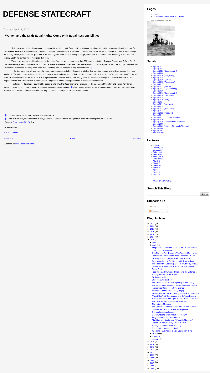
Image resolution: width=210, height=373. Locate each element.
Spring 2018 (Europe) (162, 80)
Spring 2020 (158, 73)
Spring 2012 (158, 111)
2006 (152, 366)
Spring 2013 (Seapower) (163, 108)
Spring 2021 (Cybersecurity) (165, 71)
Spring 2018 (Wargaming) (164, 82)
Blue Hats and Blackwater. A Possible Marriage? (172, 320)
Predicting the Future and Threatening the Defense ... (174, 272)
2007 (152, 363)
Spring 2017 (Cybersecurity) (165, 89)
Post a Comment (11, 132)
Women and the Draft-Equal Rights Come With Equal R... (176, 293)
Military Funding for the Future (164, 274)
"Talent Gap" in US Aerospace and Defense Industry (174, 296)
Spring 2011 (158, 115)
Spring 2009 (158, 124)
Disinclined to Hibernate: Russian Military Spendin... (174, 266)
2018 (152, 234)
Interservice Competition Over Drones (168, 288)
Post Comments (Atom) (25, 144)
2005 (152, 368)
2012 (152, 350)
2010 (152, 355)
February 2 (157, 152)
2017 (152, 237)
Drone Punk (157, 269)
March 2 (156, 161)
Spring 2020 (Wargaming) (164, 75)
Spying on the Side (160, 277)
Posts (152, 207)
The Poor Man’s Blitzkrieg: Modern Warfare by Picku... (175, 264)
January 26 (158, 150)
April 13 (156, 172)
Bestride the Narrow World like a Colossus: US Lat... (174, 256)
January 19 (158, 148)
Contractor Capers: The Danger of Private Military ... (174, 261)
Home (72, 138)
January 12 (158, 145)
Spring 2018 (158, 77)
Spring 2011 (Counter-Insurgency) (167, 117)
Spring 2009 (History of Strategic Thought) (171, 126)
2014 (152, 344)
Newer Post (9, 138)
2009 (152, 358)
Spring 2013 (158, 106)
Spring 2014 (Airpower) (163, 104)
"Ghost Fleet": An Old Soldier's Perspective (170, 309)
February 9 (157, 154)
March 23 (157, 165)
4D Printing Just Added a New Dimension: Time (172, 331)
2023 (152, 223)
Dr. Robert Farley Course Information (168, 16)
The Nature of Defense (161, 304)
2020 (152, 231)
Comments (154, 211)
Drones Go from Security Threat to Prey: (169, 323)
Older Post (136, 138)
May (155, 242)
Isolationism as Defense (162, 250)
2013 (152, 347)
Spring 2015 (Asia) (161, 100)
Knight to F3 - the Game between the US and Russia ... (175, 248)
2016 (152, 240)
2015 (152, 341)
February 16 (158, 156)
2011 (152, 352)
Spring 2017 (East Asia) (163, 86)
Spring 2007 (158, 130)
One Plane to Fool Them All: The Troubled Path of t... (174, 253)
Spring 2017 (158, 84)
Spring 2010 (158, 119)
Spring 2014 (158, 102)
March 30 (157, 167)
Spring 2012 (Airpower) (163, 113)
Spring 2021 (158, 69)
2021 (152, 229)
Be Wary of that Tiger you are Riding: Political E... (173, 258)
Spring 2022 (158, 66)
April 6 (156, 170)
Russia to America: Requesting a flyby (168, 290)
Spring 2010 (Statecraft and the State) (169, 122)
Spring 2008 (158, 128)
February (157, 336)
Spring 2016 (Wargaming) (164, 95)
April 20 (156, 174)
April (155, 245)
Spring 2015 (158, 97)
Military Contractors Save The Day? (167, 325)
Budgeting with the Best (162, 280)
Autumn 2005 (158, 133)
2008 (152, 360)
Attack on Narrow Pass (163, 181)
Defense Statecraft (47, 14)
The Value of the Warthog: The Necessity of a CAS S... (175, 285)
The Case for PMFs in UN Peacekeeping (169, 301)
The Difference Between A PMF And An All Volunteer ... (175, 307)
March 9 (156, 163)
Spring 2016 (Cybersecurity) (165, 93)
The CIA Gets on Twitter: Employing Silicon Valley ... (174, 283)
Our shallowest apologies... (163, 312)
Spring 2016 (158, 91)
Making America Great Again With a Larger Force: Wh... (175, 299)
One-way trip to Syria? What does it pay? (169, 315)
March (155, 333)
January (156, 339)
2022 (152, 226)
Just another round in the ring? (165, 328)
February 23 (158, 159)
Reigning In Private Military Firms (166, 317)
